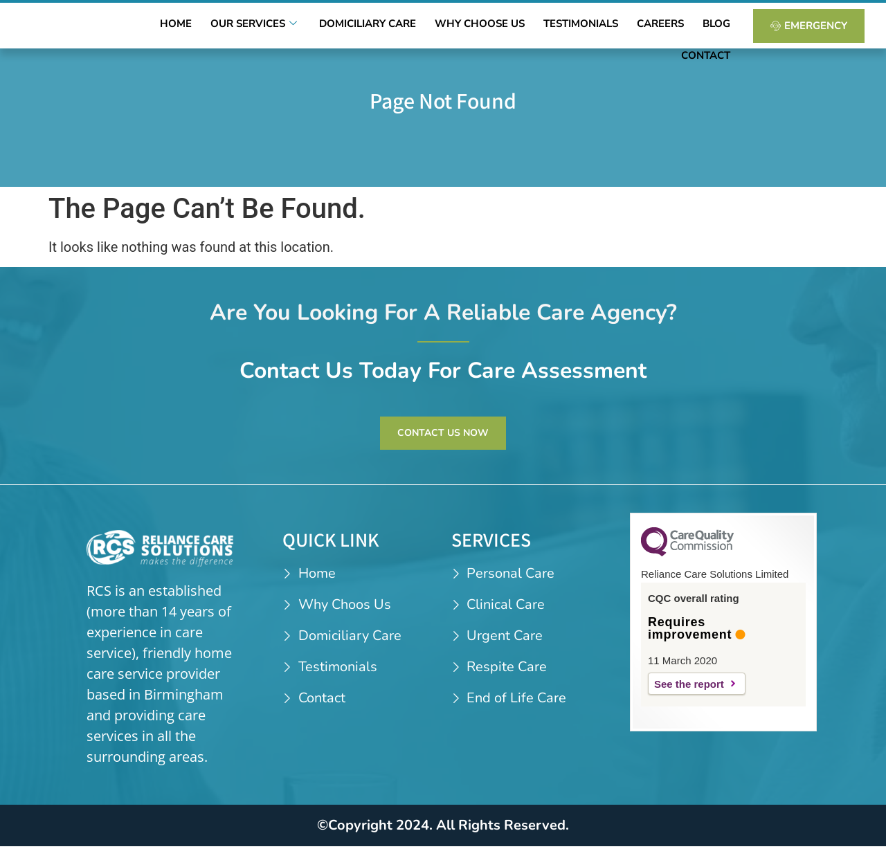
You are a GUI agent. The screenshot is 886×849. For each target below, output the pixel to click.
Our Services (246, 27)
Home (175, 27)
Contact (709, 27)
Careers (614, 27)
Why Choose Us (452, 27)
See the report (689, 687)
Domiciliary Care (348, 27)
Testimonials (544, 27)
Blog (662, 27)
